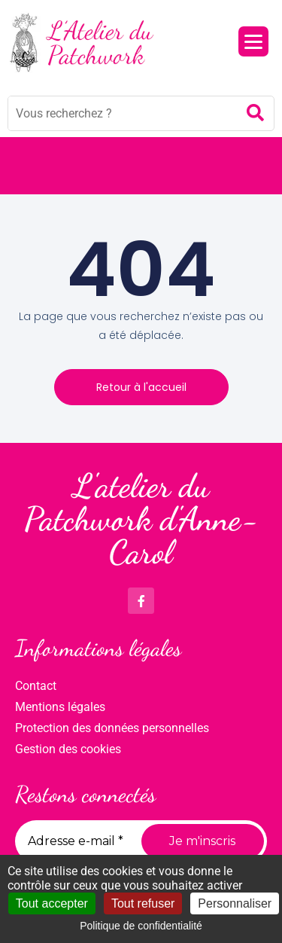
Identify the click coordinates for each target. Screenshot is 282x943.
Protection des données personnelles (112, 728)
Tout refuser (142, 903)
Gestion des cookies (68, 749)
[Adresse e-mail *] (80, 841)
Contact (35, 686)
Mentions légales (60, 707)
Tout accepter (52, 903)
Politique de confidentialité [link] (141, 926)
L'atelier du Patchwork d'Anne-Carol (141, 519)
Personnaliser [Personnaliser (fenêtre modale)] (234, 903)
